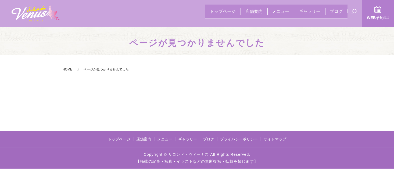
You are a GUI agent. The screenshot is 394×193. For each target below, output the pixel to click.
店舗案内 (242, 13)
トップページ (208, 13)
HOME (67, 69)
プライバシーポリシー (239, 139)
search (354, 14)
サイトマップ (275, 139)
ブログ (334, 13)
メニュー (272, 13)
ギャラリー (304, 13)
